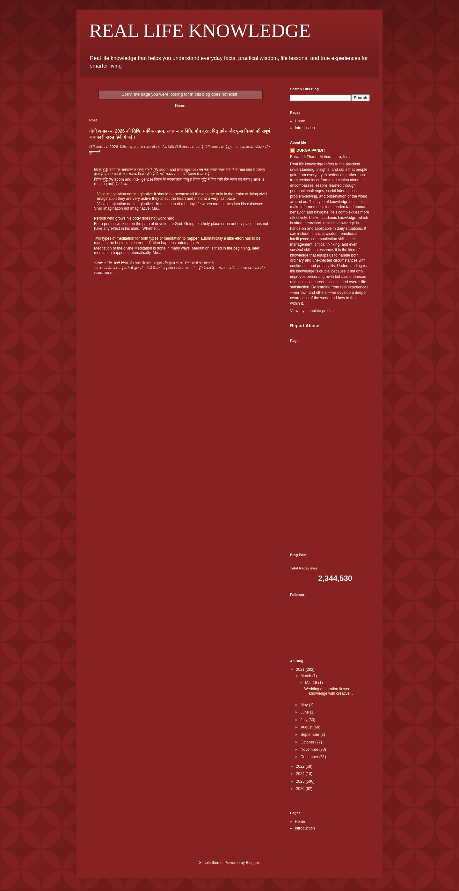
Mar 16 (311, 682)
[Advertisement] (330, 447)
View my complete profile (311, 310)
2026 (301, 788)
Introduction (305, 128)
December (310, 757)
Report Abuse (304, 325)
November (310, 749)
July (305, 720)
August (307, 727)
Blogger (252, 862)
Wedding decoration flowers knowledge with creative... (328, 691)
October (308, 742)
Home (180, 106)
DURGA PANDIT (310, 150)
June (305, 712)
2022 (301, 766)
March (306, 676)
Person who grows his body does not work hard (134, 218)
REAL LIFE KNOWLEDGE (199, 30)
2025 (301, 781)
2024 (301, 773)
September (310, 734)
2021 (301, 669)
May (305, 705)
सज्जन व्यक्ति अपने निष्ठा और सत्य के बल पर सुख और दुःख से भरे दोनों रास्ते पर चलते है (154, 262)
